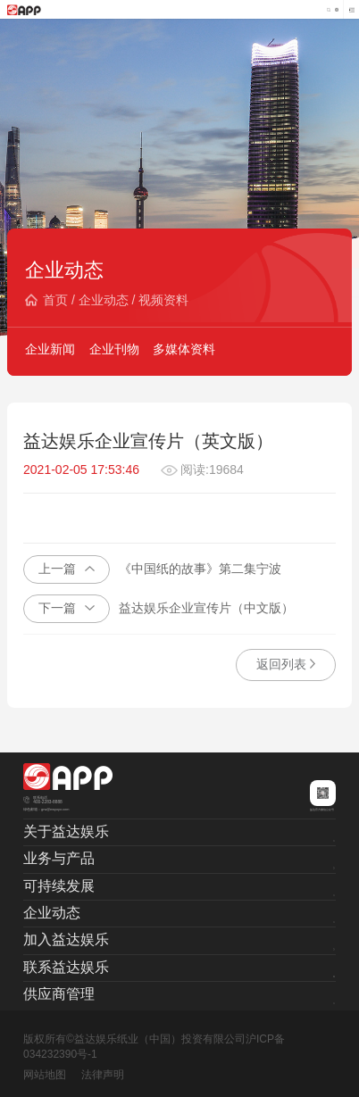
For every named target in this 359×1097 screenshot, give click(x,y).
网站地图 (44, 1074)
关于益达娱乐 (66, 831)
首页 (55, 300)
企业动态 (104, 300)
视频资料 (163, 300)
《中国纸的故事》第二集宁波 (152, 569)
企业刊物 (114, 349)
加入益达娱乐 (66, 939)
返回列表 (285, 664)
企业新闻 (50, 349)
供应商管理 (59, 993)
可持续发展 (59, 885)
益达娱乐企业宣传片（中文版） (158, 608)
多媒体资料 (184, 349)
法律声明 (102, 1074)
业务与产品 (59, 858)
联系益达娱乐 (66, 967)
